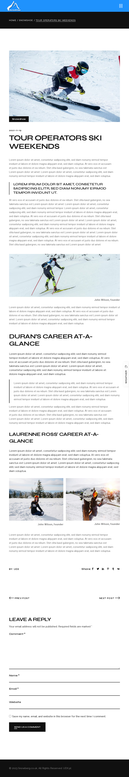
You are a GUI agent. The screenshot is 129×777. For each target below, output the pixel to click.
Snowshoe (26, 20)
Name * (14, 675)
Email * (14, 688)
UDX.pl (67, 768)
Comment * (17, 633)
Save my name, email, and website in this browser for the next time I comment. (59, 716)
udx (16, 569)
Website (15, 702)
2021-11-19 (15, 130)
